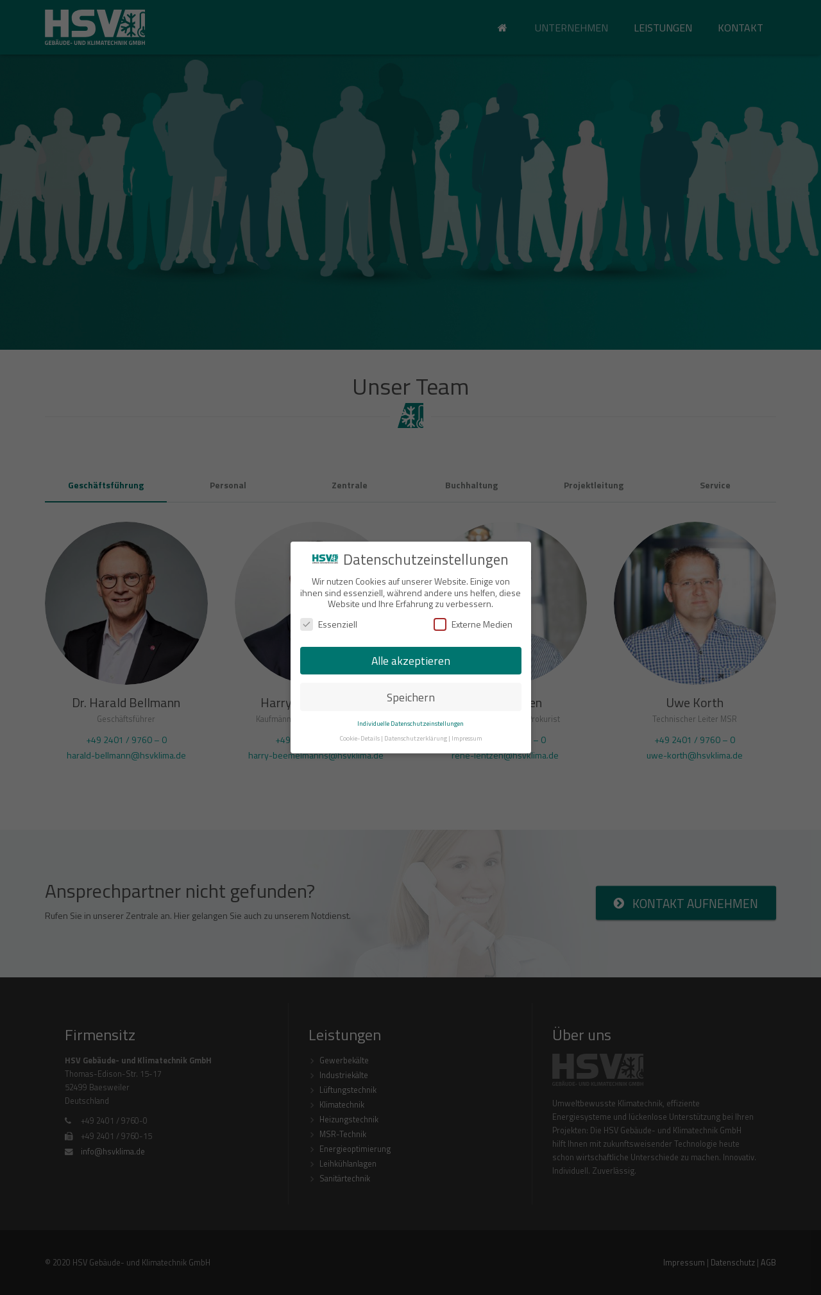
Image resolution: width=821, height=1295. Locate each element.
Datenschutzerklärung (415, 738)
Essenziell (328, 624)
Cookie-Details (359, 738)
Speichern (411, 696)
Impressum (467, 738)
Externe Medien (473, 624)
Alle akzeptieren (410, 660)
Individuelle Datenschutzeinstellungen (410, 723)
